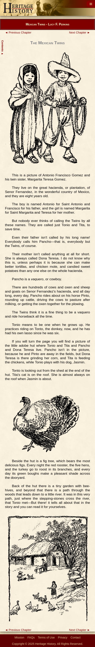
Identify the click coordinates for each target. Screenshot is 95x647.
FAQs (31, 637)
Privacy (62, 637)
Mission (19, 637)
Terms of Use (46, 637)
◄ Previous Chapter (18, 32)
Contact (76, 637)
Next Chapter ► (79, 32)
